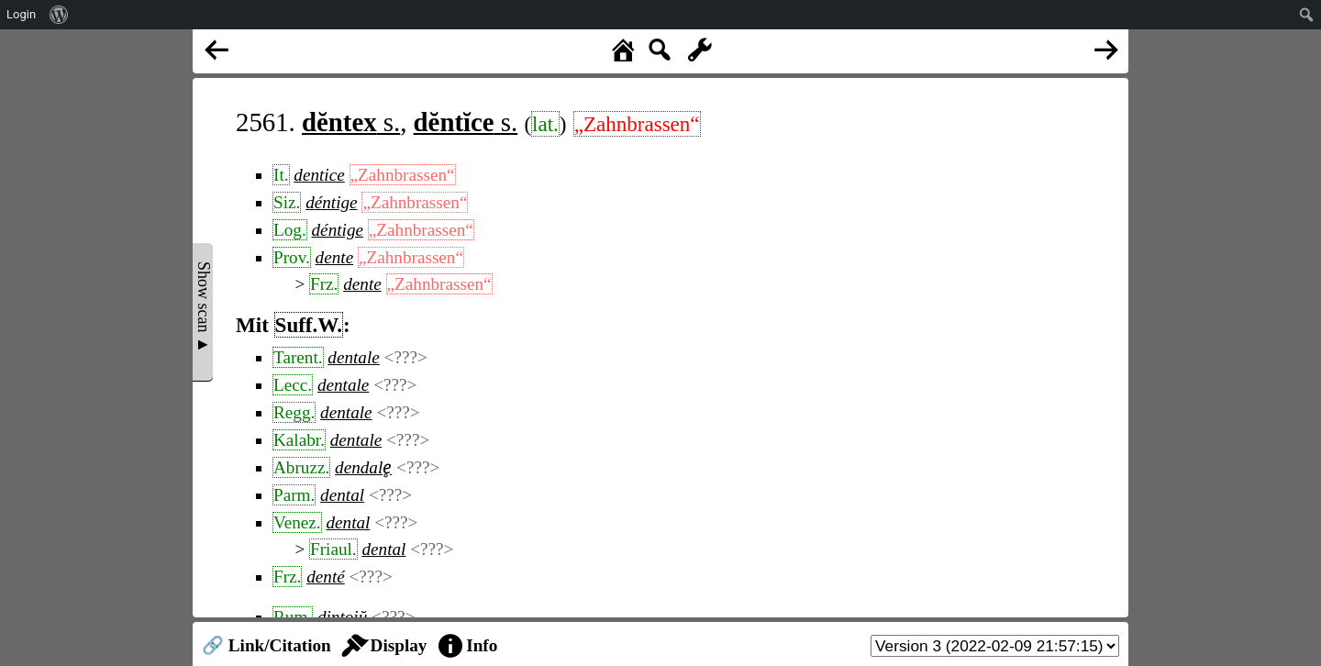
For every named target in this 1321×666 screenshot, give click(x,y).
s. (351, 122)
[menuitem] (59, 14)
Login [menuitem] (21, 14)
